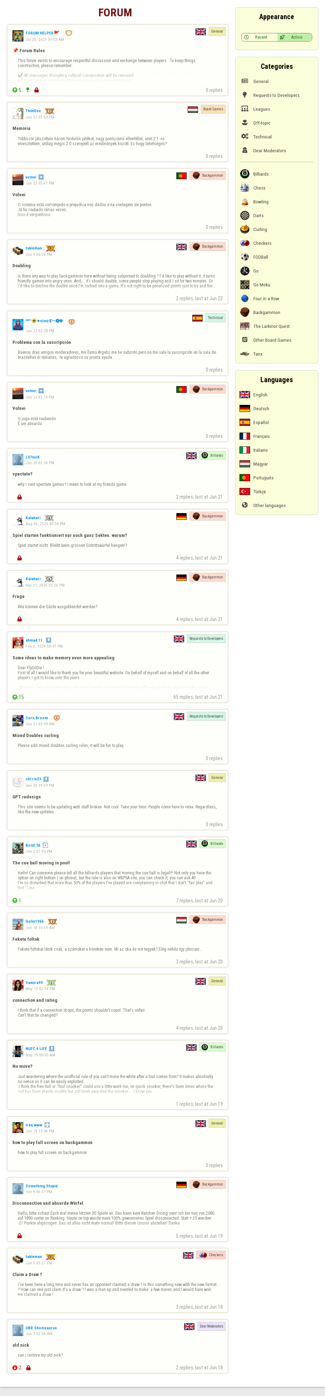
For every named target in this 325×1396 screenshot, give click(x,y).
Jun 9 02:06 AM (39, 1333)
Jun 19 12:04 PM (40, 1130)
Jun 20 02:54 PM (40, 462)
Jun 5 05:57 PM (39, 1262)
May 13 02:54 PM (40, 988)
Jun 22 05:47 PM (40, 183)
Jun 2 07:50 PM (39, 851)
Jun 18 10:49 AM (40, 927)
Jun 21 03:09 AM (40, 723)
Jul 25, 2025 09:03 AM (45, 39)
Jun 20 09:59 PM (40, 785)
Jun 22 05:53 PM (40, 117)
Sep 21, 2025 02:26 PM (45, 585)
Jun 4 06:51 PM (39, 1191)
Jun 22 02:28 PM (40, 330)
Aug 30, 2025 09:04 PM (45, 523)
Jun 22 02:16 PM (40, 397)
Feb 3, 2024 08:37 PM (44, 646)
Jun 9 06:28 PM (39, 254)
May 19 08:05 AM (40, 1055)
